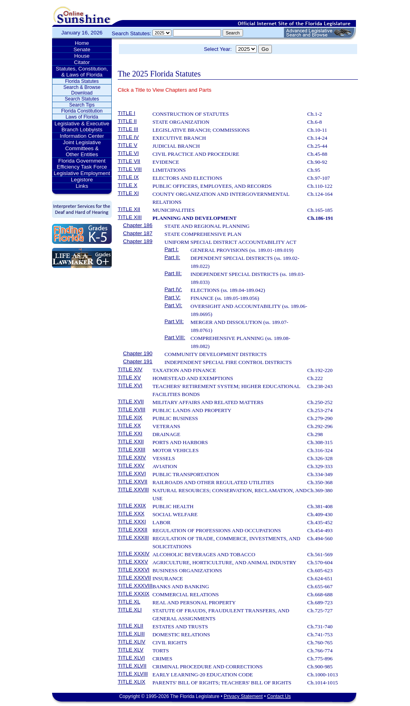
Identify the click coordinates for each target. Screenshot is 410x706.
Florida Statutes (81, 81)
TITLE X (127, 185)
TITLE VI (128, 153)
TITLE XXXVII (134, 578)
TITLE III (128, 129)
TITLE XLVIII (133, 674)
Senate (81, 49)
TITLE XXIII (131, 450)
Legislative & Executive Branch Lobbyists (81, 127)
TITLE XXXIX (133, 594)
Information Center (82, 136)
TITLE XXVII (132, 482)
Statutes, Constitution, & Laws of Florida (82, 72)
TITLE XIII (130, 217)
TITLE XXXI (132, 522)
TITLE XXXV (133, 562)
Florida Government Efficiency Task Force (82, 164)
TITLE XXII (131, 441)
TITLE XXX (131, 514)
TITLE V (127, 145)
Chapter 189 (137, 241)
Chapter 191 (137, 361)
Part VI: (173, 305)
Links (82, 186)
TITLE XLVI (131, 658)
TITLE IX (128, 177)
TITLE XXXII (132, 530)
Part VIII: (175, 337)
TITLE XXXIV (133, 554)
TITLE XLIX (131, 682)
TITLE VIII (130, 169)
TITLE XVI (130, 385)
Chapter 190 (137, 353)
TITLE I (126, 113)
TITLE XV (129, 377)
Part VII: (174, 321)
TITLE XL (129, 602)
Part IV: (173, 289)
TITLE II (127, 121)
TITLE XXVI (132, 474)
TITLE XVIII (131, 409)
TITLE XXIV (132, 458)
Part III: (173, 273)
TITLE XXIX (132, 506)
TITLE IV (128, 137)
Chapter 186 (137, 225)
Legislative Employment (82, 173)
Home (82, 43)
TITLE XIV (130, 369)
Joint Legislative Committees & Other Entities (82, 148)
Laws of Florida (82, 117)
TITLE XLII (130, 626)
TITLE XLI (130, 610)
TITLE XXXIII (133, 538)
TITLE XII (129, 209)
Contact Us (279, 696)
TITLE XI (128, 193)
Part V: (173, 297)
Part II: (172, 257)
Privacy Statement (243, 696)
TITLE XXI (130, 433)
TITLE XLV (130, 650)
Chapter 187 (137, 233)
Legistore (82, 180)
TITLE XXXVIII (135, 586)
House (82, 56)
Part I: (172, 249)
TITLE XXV (131, 466)
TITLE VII (129, 161)
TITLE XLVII (132, 666)
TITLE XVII (131, 401)
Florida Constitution (81, 111)
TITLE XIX (130, 417)
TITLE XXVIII (133, 490)
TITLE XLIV (131, 642)
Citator (82, 62)
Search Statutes (82, 99)
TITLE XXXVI (133, 570)
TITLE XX (129, 425)
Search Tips (81, 105)
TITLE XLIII (131, 634)
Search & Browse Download (81, 90)
